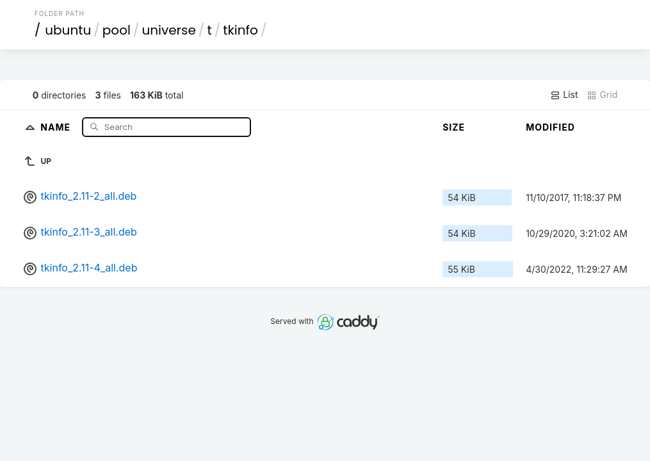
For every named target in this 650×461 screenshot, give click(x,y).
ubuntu (68, 30)
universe (168, 30)
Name (56, 126)
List (564, 95)
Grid (602, 95)
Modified (550, 127)
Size (454, 127)
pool (116, 30)
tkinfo (240, 30)
